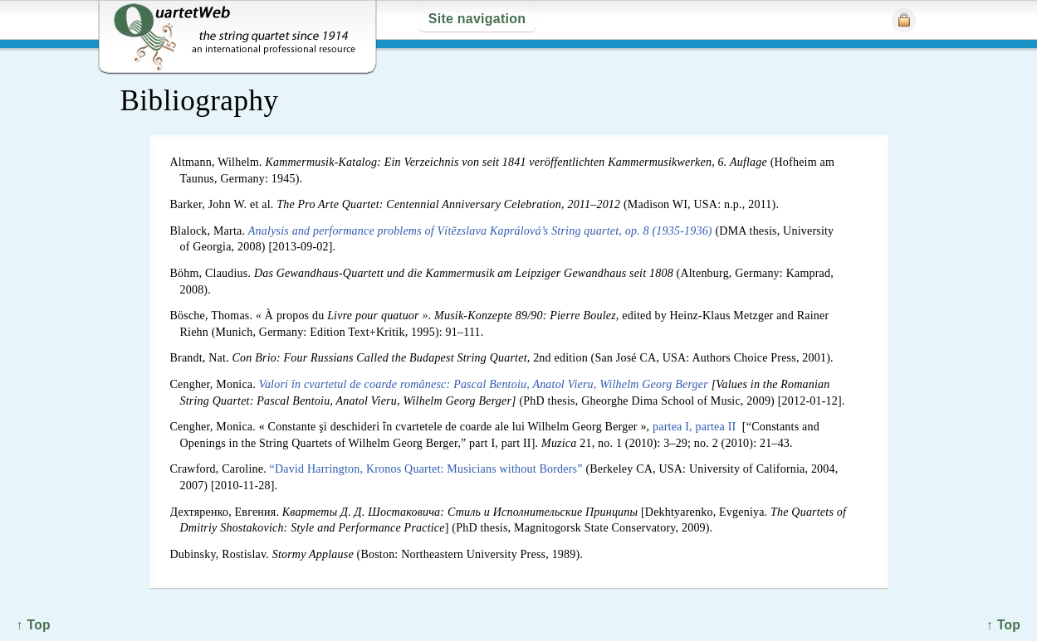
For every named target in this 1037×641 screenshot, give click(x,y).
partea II (716, 426)
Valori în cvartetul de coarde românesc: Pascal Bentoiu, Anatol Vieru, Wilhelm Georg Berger (483, 384)
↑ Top (1003, 625)
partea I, (672, 426)
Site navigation (477, 19)
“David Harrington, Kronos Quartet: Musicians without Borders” (426, 469)
